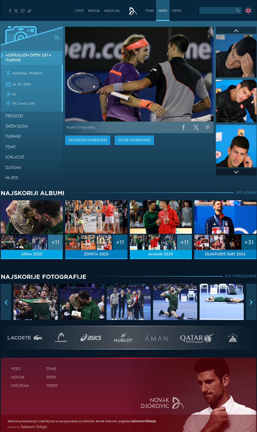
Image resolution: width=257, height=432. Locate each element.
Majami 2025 (160, 254)
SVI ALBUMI (246, 193)
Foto (162, 11)
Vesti (79, 11)
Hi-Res (11, 178)
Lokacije (14, 157)
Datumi (13, 168)
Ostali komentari (134, 140)
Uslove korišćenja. (143, 421)
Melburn (35, 73)
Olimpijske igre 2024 (225, 254)
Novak (94, 11)
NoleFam (112, 11)
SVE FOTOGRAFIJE (241, 276)
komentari (88, 140)
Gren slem (16, 126)
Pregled (14, 116)
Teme (10, 147)
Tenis (149, 11)
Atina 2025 (31, 254)
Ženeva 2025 (96, 254)
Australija (19, 73)
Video (177, 11)
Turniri (13, 137)
